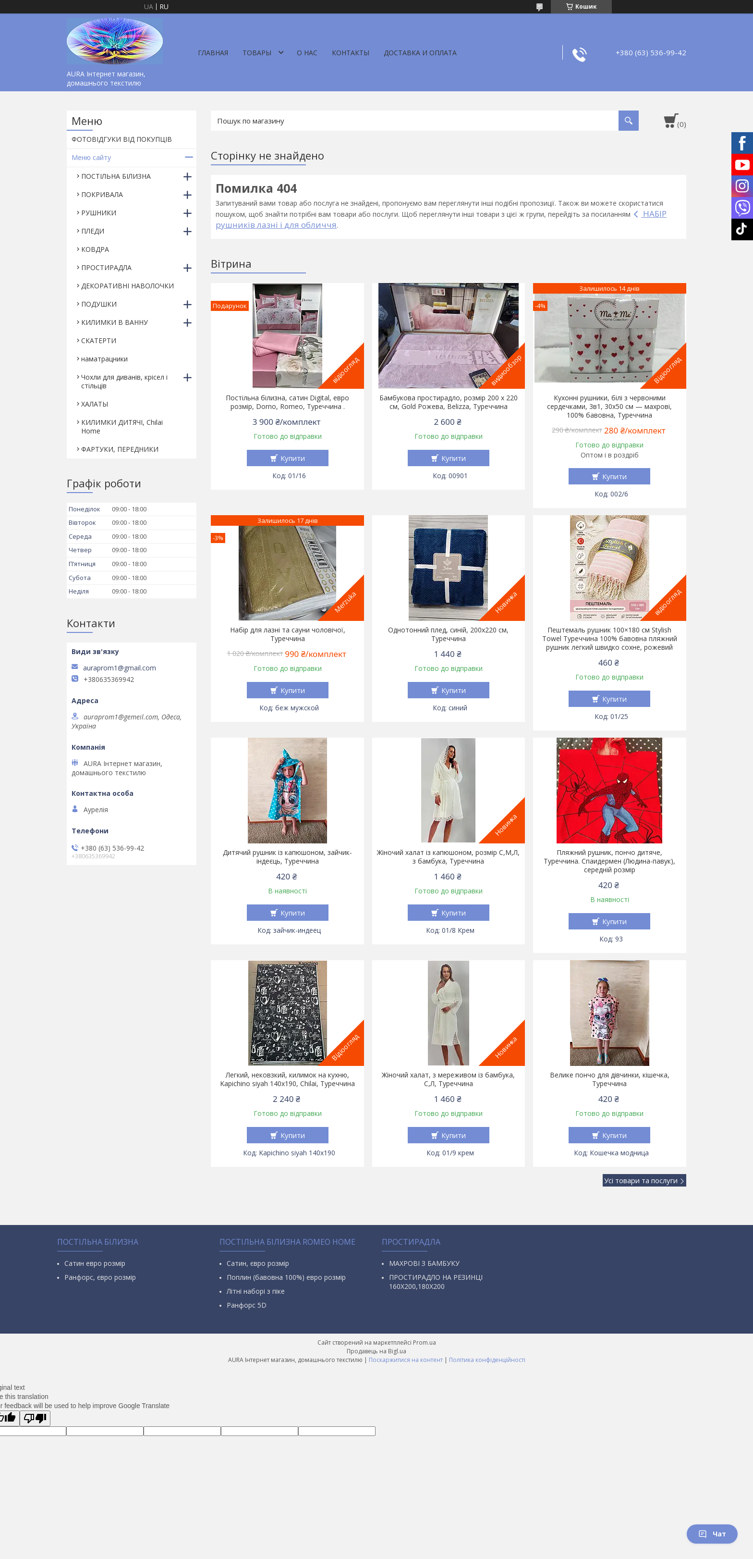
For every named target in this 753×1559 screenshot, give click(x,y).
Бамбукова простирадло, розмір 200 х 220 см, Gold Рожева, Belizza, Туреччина (448, 402)
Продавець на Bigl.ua (376, 1351)
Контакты (350, 52)
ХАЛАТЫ (94, 403)
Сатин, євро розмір (258, 1263)
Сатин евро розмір (94, 1263)
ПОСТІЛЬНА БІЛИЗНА (116, 176)
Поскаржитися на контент (406, 1360)
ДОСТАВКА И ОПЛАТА (420, 52)
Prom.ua (424, 1342)
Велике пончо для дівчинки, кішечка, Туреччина (609, 1079)
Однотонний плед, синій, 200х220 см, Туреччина (448, 634)
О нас (307, 52)
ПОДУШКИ (99, 304)
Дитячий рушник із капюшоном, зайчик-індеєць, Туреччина (287, 857)
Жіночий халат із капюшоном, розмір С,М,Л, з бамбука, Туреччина (448, 857)
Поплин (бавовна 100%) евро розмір (286, 1277)
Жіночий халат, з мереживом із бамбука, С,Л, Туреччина (448, 1079)
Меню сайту (91, 157)
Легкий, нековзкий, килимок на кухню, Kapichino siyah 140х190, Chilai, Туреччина (287, 1079)
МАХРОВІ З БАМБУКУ (424, 1263)
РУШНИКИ (98, 212)
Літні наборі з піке (256, 1291)
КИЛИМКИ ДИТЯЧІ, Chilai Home (122, 426)
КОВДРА (95, 249)
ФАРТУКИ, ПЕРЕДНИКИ (119, 449)
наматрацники (104, 358)
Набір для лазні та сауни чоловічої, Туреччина (287, 634)
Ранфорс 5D (247, 1305)
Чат (712, 1533)
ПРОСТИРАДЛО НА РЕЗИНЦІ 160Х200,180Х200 (436, 1282)
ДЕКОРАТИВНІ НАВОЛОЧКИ (127, 285)
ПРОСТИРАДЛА (106, 267)
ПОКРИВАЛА (102, 194)
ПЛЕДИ (92, 230)
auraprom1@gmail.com (119, 668)
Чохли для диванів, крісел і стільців (124, 381)
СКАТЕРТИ (98, 340)
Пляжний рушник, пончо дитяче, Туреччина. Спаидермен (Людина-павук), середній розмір (609, 861)
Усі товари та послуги (641, 1180)
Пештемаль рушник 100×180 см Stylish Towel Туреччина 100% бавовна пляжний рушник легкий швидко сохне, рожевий (609, 639)
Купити (292, 458)
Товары (257, 52)
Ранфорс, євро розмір (100, 1277)
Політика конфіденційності (487, 1360)
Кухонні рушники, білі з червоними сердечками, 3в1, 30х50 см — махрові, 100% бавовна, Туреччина (609, 407)
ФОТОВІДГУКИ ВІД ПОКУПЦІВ (122, 139)
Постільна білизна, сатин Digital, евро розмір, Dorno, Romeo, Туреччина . (287, 402)
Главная (213, 52)
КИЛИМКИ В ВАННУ (114, 322)
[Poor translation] (35, 1418)
